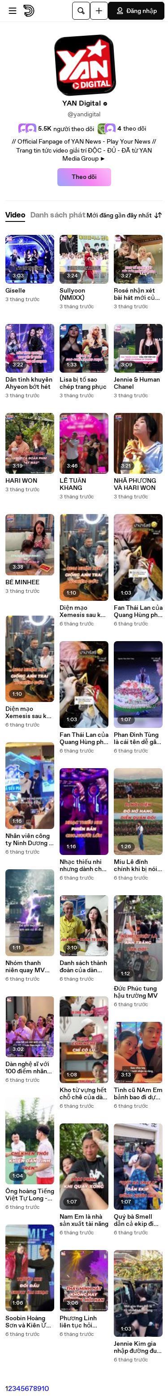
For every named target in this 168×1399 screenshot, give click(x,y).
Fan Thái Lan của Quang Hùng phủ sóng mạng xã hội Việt (84, 738)
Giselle (15, 290)
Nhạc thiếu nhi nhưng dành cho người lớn (82, 866)
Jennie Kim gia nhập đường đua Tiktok (137, 1347)
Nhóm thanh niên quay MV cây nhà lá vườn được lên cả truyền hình (27, 967)
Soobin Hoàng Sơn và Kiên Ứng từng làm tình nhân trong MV (29, 1322)
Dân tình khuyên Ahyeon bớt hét (28, 383)
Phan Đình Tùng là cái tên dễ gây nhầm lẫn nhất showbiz (137, 738)
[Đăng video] (99, 11)
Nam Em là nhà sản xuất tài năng (84, 1220)
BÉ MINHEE (22, 582)
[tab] (15, 215)
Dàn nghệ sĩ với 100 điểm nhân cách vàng (27, 1068)
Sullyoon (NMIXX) (72, 294)
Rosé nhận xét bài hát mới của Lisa (136, 294)
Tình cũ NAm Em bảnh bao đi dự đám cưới (138, 1094)
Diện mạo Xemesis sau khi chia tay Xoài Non (28, 713)
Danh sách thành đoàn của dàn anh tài (83, 967)
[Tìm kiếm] (81, 11)
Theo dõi (84, 177)
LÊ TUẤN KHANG (73, 484)
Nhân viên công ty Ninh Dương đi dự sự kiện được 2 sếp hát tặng (29, 840)
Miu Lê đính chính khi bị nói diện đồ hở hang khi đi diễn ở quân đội (136, 866)
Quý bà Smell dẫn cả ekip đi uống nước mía (135, 1220)
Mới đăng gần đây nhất (124, 215)
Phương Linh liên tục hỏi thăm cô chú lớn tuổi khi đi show (83, 1322)
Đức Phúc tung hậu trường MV (136, 992)
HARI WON (21, 481)
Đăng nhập (136, 10)
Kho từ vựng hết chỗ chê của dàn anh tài (83, 1094)
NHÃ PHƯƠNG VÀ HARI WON (135, 484)
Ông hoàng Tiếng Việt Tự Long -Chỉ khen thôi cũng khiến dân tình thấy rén (29, 1195)
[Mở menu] (12, 11)
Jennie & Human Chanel (137, 383)
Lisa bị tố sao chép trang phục (83, 383)
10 (45, 1389)
